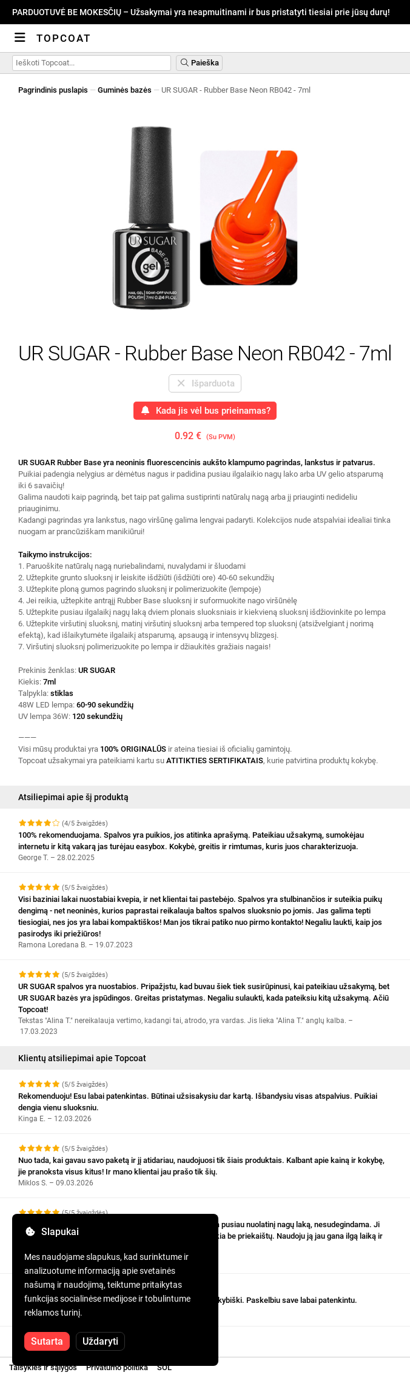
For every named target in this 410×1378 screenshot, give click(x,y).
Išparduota (205, 383)
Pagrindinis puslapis (53, 89)
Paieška (199, 62)
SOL (164, 1367)
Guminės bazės (125, 89)
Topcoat (63, 38)
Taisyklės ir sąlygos (43, 1367)
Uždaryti (100, 1341)
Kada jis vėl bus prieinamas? (205, 410)
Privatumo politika (117, 1367)
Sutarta (47, 1341)
